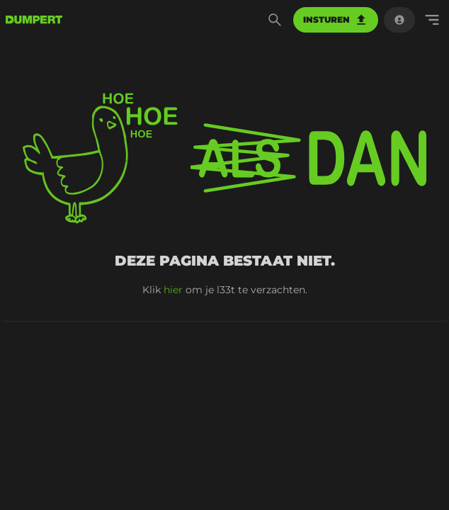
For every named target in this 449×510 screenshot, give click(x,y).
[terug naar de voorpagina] (34, 20)
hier (173, 289)
